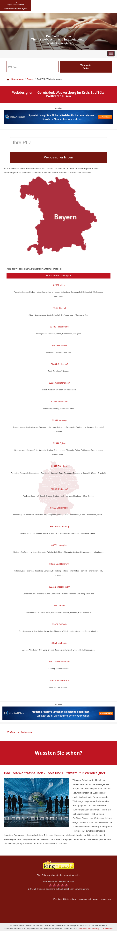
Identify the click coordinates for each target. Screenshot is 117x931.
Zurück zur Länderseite (19, 732)
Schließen (108, 928)
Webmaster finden (86, 66)
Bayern (30, 79)
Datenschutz (70, 899)
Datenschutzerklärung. (88, 928)
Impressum (106, 899)
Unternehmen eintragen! (58, 275)
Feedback (58, 899)
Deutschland (15, 79)
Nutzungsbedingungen (88, 899)
